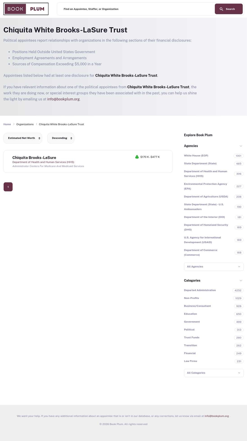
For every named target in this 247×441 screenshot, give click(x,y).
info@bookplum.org (63, 99)
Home (7, 124)
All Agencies (195, 266)
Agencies (191, 146)
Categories (192, 280)
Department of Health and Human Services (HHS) (43, 162)
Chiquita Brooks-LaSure (34, 157)
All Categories (196, 372)
